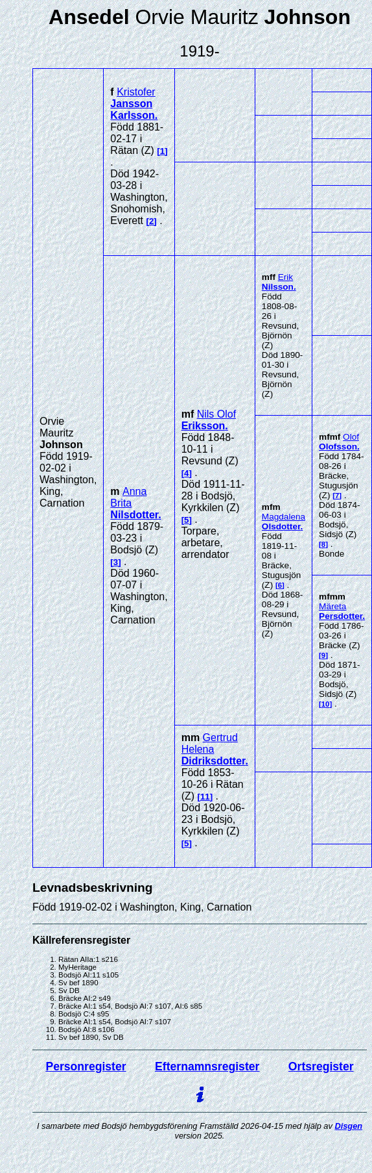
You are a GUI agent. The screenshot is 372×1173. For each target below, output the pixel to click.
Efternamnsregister (207, 1066)
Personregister (85, 1066)
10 (325, 704)
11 (205, 796)
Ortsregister (321, 1066)
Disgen (348, 1126)
